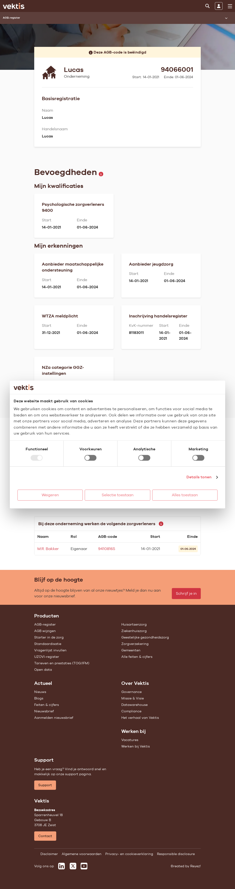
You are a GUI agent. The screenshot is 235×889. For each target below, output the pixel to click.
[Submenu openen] (226, 18)
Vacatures (129, 740)
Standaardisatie (47, 644)
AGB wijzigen (45, 631)
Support (45, 785)
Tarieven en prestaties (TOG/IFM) (61, 663)
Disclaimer (49, 854)
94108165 (106, 548)
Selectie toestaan (118, 495)
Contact (45, 836)
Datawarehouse (134, 705)
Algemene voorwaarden (81, 854)
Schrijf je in (186, 593)
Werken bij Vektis (135, 746)
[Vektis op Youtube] (84, 866)
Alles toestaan (185, 495)
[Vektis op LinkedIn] (61, 866)
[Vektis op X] (73, 866)
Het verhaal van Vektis (140, 718)
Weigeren (50, 495)
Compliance (131, 711)
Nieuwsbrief (44, 711)
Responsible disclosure (176, 854)
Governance (131, 692)
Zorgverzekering (135, 644)
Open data (43, 669)
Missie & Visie (132, 698)
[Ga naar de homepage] (13, 6)
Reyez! (195, 866)
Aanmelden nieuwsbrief (53, 718)
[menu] (230, 6)
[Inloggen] (219, 6)
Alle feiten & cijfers (136, 657)
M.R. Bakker (48, 548)
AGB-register (45, 624)
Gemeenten (130, 650)
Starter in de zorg (49, 637)
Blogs (38, 698)
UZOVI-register (46, 657)
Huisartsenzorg (134, 624)
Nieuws (40, 692)
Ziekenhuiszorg (134, 631)
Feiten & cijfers (46, 705)
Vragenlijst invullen (50, 650)
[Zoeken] (207, 6)
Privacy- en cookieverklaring (129, 854)
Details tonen (199, 477)
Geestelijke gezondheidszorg (145, 637)
